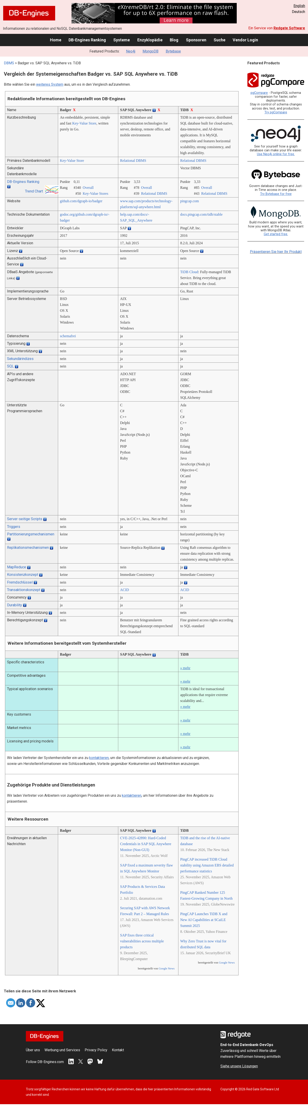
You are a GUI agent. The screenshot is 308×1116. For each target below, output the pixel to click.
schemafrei (68, 336)
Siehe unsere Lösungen (239, 1066)
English (299, 6)
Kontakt (118, 1050)
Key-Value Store (84, 123)
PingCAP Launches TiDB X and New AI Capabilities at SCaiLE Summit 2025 (203, 920)
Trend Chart (34, 191)
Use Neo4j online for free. (276, 154)
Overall (88, 188)
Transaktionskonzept (23, 590)
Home (55, 39)
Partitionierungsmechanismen (30, 534)
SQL (10, 366)
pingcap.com (189, 201)
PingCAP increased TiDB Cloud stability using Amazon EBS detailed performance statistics (207, 865)
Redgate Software (289, 28)
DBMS (9, 63)
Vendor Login (245, 39)
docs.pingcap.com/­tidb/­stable (201, 214)
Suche (219, 39)
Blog (174, 39)
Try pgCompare (275, 112)
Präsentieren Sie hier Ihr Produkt (276, 252)
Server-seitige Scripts (24, 519)
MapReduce (16, 567)
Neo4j (130, 51)
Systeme (121, 39)
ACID (124, 590)
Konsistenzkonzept (22, 574)
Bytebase (173, 51)
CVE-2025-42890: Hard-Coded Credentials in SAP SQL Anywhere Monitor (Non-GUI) (145, 844)
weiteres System (49, 84)
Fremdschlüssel (20, 582)
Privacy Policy (96, 1050)
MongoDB (150, 51)
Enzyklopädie (150, 39)
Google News (167, 968)
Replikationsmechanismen (28, 547)
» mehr (185, 668)
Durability (14, 605)
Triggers (13, 526)
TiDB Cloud (189, 272)
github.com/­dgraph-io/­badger (81, 201)
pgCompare (259, 93)
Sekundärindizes (20, 359)
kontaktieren (99, 758)
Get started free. (276, 234)
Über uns (33, 1050)
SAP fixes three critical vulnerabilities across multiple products (142, 941)
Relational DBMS (133, 160)
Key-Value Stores (95, 193)
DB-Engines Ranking (87, 39)
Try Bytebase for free (276, 194)
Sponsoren (196, 39)
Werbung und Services (62, 1050)
